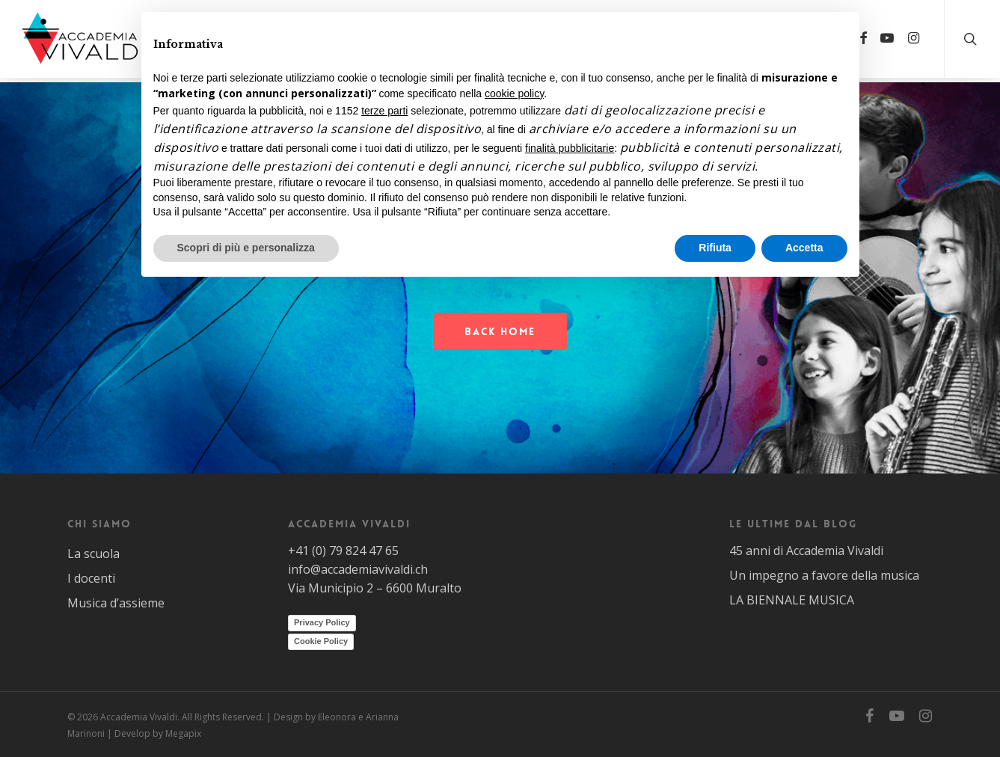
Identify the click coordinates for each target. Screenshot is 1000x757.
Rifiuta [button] (715, 248)
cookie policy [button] (514, 93)
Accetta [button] (804, 248)
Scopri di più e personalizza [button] (246, 248)
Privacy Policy (322, 622)
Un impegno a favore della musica (824, 575)
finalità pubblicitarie (569, 148)
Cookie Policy (321, 641)
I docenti (91, 578)
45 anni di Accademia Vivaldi (806, 550)
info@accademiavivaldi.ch (358, 569)
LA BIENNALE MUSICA (791, 600)
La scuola (93, 553)
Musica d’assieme (116, 603)
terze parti (384, 111)
